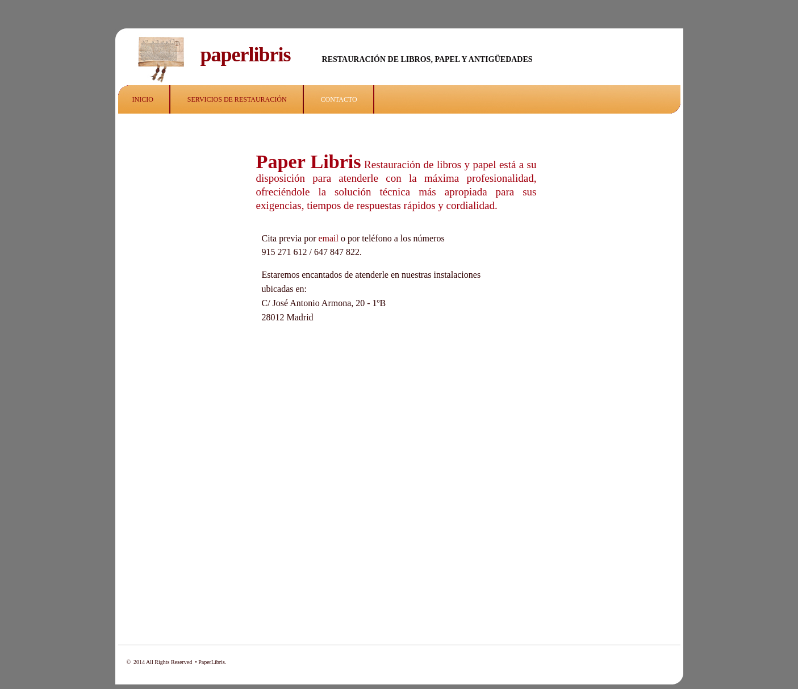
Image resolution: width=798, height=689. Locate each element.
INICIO (142, 99)
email (327, 238)
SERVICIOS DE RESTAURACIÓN (237, 99)
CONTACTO (339, 99)
